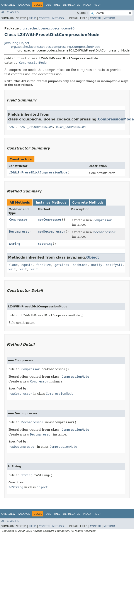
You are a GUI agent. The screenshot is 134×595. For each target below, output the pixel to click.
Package (24, 4)
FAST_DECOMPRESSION (36, 127)
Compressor (18, 219)
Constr (44, 18)
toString (45, 243)
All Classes (10, 12)
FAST (12, 127)
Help (97, 4)
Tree (57, 4)
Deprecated (71, 4)
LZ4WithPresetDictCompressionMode (37, 172)
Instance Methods (51, 202)
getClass (61, 265)
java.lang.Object (16, 43)
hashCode (80, 265)
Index (87, 4)
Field (32, 18)
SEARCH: (83, 13)
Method (58, 18)
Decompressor (20, 231)
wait (12, 269)
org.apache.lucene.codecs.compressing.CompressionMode (55, 46)
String (14, 243)
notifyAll (114, 265)
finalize (43, 265)
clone (13, 265)
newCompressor (50, 219)
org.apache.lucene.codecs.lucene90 (47, 28)
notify (96, 265)
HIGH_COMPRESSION (71, 127)
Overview (8, 4)
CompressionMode (32, 62)
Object (92, 257)
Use (48, 4)
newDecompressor (51, 231)
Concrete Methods (88, 202)
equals (26, 265)
